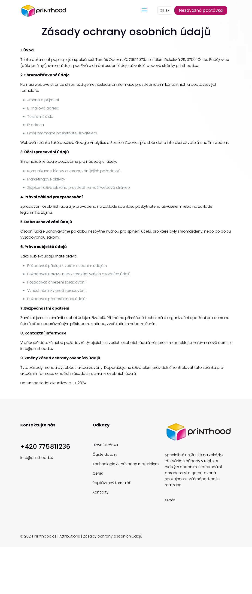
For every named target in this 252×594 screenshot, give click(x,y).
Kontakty (101, 492)
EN (168, 10)
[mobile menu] (144, 10)
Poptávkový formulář (112, 482)
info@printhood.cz (37, 457)
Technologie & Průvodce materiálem (126, 464)
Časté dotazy (105, 454)
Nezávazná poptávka (201, 10)
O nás (170, 500)
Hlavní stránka (105, 445)
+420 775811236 (45, 446)
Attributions (69, 536)
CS (162, 10)
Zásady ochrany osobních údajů (112, 536)
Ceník (98, 473)
